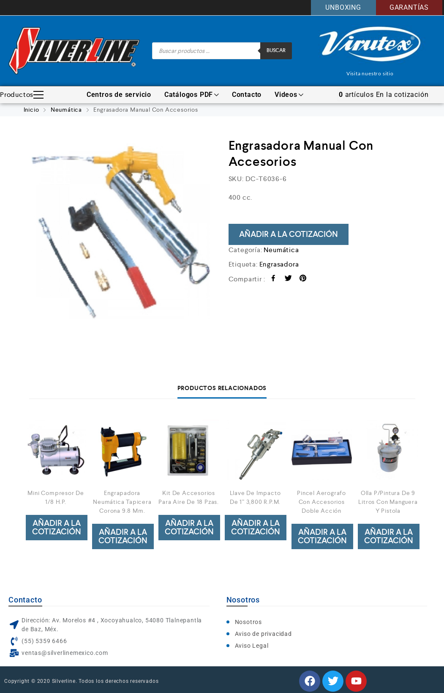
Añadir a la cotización (288, 234)
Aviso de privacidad (263, 633)
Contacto (246, 95)
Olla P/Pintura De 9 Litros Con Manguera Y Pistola (387, 501)
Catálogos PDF (191, 95)
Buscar (276, 50)
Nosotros (248, 622)
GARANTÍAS (409, 7)
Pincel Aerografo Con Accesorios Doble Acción (321, 501)
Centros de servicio (119, 95)
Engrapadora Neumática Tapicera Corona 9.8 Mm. (122, 501)
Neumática (66, 109)
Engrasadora (279, 264)
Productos (22, 95)
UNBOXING (343, 7)
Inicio (31, 109)
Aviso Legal (252, 645)
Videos (289, 95)
